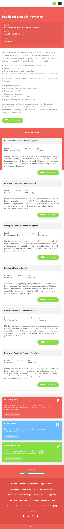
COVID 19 (38, 489)
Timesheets (49, 489)
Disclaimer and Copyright (20, 489)
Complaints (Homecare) (29, 500)
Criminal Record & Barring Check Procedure (26, 495)
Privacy (14, 484)
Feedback (13, 500)
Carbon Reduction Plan (28, 484)
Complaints (51, 495)
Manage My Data (48, 500)
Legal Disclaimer (46, 484)
